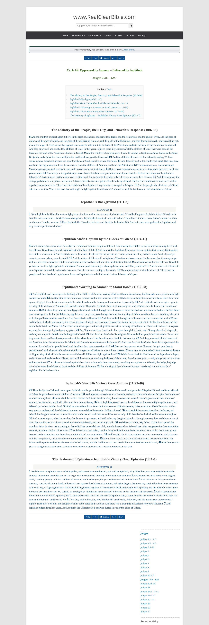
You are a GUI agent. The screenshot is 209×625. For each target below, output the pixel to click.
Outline (106, 58)
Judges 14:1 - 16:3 (150, 591)
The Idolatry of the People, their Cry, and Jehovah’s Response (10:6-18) (106, 95)
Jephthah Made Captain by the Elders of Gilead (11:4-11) (99, 103)
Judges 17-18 (147, 599)
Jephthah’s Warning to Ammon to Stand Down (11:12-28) (99, 107)
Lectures (130, 35)
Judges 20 (145, 607)
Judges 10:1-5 (147, 575)
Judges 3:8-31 (147, 547)
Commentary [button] (78, 35)
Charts (108, 35)
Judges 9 (145, 571)
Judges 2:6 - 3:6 (148, 543)
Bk (89, 58)
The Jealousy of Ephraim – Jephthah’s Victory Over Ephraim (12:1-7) (105, 115)
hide (110, 89)
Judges (144, 533)
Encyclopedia (94, 35)
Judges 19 (145, 603)
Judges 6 (145, 559)
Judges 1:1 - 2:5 (148, 539)
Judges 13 (145, 587)
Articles (118, 35)
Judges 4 (145, 551)
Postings (141, 35)
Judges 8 (145, 567)
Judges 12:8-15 (148, 583)
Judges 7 (145, 563)
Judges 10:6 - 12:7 (150, 579)
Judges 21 (145, 611)
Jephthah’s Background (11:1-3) (86, 99)
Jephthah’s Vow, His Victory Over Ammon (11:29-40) (97, 111)
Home (65, 35)
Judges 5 (145, 555)
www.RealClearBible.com (104, 16)
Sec (95, 58)
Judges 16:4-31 (148, 595)
